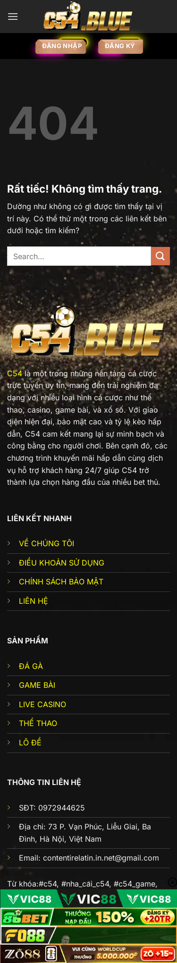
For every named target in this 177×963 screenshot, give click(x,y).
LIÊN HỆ (33, 601)
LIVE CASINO (42, 704)
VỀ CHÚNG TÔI (46, 543)
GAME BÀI (37, 685)
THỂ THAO (38, 723)
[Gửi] (160, 256)
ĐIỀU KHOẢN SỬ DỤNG (61, 562)
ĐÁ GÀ (31, 666)
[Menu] (12, 16)
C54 (14, 373)
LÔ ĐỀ (30, 742)
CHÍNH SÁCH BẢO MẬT (61, 581)
